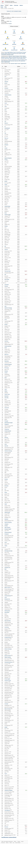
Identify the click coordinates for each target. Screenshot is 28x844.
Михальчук (6, 753)
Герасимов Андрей (14, 63)
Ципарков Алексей (8, 562)
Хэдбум (6, 224)
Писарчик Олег (7, 247)
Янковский (6, 414)
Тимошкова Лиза (7, 89)
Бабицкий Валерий (7, 60)
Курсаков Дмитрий (8, 535)
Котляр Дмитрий (7, 725)
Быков (6, 785)
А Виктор (6, 216)
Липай (6, 504)
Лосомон (2, 58)
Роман (21, 57)
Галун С (6, 480)
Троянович (6, 257)
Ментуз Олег (7, 332)
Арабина (6, 269)
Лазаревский (7, 429)
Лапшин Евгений (7, 702)
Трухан (24, 58)
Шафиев (6, 236)
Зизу (5, 129)
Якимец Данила (7, 610)
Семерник (6, 311)
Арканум (6, 209)
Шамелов (6, 392)
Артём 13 (6, 379)
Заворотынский (5, 44)
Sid (5, 134)
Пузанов (6, 159)
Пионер (18, 59)
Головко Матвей (7, 124)
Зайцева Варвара (8, 585)
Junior (6, 106)
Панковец (6, 191)
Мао (9, 63)
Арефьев (6, 267)
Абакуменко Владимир (8, 790)
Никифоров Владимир (8, 509)
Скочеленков (7, 154)
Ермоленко (6, 396)
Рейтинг (2, 5)
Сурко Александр (8, 710)
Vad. (5, 104)
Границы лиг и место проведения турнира (14, 11)
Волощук (6, 642)
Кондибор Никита (8, 693)
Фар (5, 274)
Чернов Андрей (7, 52)
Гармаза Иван (7, 417)
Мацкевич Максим (8, 755)
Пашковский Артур (8, 304)
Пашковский (7, 407)
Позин (6, 597)
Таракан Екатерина (15, 56)
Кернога (6, 86)
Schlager (6, 153)
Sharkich (6, 139)
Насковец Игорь (7, 713)
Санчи (6, 331)
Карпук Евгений (7, 718)
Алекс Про (6, 281)
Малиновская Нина (8, 447)
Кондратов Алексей (8, 630)
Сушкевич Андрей (8, 590)
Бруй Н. (6, 296)
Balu (5, 98)
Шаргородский (7, 697)
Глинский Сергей (7, 730)
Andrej (6, 113)
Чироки (6, 545)
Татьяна (6, 372)
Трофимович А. (7, 765)
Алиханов (6, 469)
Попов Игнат (7, 690)
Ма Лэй (6, 83)
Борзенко (6, 592)
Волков (6, 181)
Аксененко (6, 570)
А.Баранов (23, 44)
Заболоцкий (7, 176)
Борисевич (6, 334)
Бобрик (6, 564)
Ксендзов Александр (8, 820)
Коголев (18, 63)
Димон (6, 114)
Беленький (14, 44)
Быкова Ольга (7, 738)
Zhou (10, 21)
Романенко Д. (7, 374)
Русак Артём (7, 539)
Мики (5, 306)
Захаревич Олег (7, 567)
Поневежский (7, 705)
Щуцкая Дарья (7, 309)
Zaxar (6, 109)
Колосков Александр (8, 166)
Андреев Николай (8, 622)
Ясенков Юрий (7, 565)
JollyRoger (6, 189)
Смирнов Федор (7, 206)
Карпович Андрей (8, 758)
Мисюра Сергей (7, 778)
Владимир (6, 517)
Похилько (6, 286)
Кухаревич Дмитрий (8, 532)
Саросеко (6, 482)
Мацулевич (6, 700)
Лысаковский (7, 108)
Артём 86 (6, 549)
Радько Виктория (7, 620)
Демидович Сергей (10, 54)
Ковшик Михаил (7, 768)
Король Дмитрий (7, 168)
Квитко (6, 477)
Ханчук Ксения (7, 609)
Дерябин (6, 554)
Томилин (6, 427)
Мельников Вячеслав (8, 141)
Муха (5, 229)
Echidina (6, 324)
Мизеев (6, 652)
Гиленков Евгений (19, 52)
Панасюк (9, 59)
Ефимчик (6, 351)
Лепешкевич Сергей (8, 289)
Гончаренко (7, 534)
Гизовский (6, 357)
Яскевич (6, 722)
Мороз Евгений (7, 687)
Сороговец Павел (8, 271)
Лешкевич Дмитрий (8, 346)
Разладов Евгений (8, 637)
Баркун (6, 386)
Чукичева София (7, 321)
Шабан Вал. (7, 752)
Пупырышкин (7, 316)
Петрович (6, 434)
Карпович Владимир (8, 522)
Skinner (6, 204)
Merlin (6, 377)
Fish (5, 146)
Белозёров (22, 59)
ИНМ (5, 499)
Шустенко (6, 91)
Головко (6, 352)
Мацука (6, 254)
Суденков (6, 579)
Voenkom (6, 99)
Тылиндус (6, 277)
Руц (5, 750)
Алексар (6, 259)
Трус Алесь (6, 717)
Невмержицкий (7, 128)
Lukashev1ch (7, 362)
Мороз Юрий (7, 279)
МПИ (5, 617)
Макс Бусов (7, 301)
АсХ (5, 489)
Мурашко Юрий (7, 266)
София (6, 594)
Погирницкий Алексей (8, 740)
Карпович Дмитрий (8, 665)
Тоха (5, 156)
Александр (6, 763)
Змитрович (6, 322)
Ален (5, 530)
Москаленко (7, 367)
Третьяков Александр (8, 733)
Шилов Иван (7, 459)
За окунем (6, 409)
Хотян (6, 542)
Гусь (5, 161)
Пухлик (6, 515)
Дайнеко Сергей (13, 52)
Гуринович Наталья (8, 800)
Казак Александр (7, 464)
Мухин (6, 748)
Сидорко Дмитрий (8, 575)
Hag (5, 133)
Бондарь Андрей (7, 831)
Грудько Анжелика (13, 58)
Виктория (6, 371)
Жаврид (6, 560)
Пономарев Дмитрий (8, 735)
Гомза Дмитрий (3, 54)
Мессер (15, 59)
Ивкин (6, 237)
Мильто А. (6, 123)
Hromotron (6, 88)
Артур (6, 389)
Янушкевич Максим (8, 813)
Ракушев (6, 574)
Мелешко (6, 366)
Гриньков (7, 38)
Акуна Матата (7, 381)
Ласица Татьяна (7, 78)
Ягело (6, 495)
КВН (20, 60)
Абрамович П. (7, 442)
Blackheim (6, 149)
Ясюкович (10, 23)
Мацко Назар (7, 169)
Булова (6, 737)
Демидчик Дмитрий (8, 577)
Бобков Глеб (7, 650)
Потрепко (6, 96)
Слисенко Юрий (7, 635)
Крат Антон (6, 712)
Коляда (6, 179)
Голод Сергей (7, 688)
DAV (5, 151)
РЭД (5, 472)
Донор (6, 494)
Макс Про (6, 502)
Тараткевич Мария (8, 670)
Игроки (11, 5)
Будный (6, 605)
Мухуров (6, 384)
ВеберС (6, 584)
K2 (5, 126)
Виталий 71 (7, 211)
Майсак (6, 391)
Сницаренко (7, 221)
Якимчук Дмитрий (8, 452)
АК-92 (6, 319)
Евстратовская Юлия (8, 815)
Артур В (6, 299)
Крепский (6, 143)
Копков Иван (7, 793)
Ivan (5, 121)
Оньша (6, 723)
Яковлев (20, 38)
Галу (5, 412)
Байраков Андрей (8, 344)
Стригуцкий (6, 284)
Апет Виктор (7, 627)
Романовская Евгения (8, 557)
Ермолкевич (7, 361)
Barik (5, 201)
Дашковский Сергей (8, 762)
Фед (5, 327)
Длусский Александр (8, 707)
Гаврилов (6, 244)
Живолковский (7, 317)
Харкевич (6, 572)
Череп (6, 231)
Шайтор (6, 742)
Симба (6, 743)
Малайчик (6, 607)
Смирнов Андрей (7, 214)
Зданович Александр (12, 57)
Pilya (5, 199)
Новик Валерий (7, 356)
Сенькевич (6, 698)
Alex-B (6, 103)
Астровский (7, 619)
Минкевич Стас (7, 599)
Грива (6, 256)
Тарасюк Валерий (8, 457)
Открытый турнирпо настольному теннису (11, 2)
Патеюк (6, 484)
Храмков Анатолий (8, 805)
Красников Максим (8, 715)
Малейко (6, 326)
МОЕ (5, 490)
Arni (5, 163)
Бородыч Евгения (8, 760)
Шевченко (6, 437)
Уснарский (6, 615)
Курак (6, 439)
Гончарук (6, 432)
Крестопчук (6, 294)
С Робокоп (6, 402)
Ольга (6, 444)
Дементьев (6, 354)
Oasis (18, 60)
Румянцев (6, 677)
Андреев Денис (7, 467)
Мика (5, 569)
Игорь (6, 264)
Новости (21, 5)
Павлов (6, 329)
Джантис (6, 359)
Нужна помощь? (17, 842)
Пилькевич (6, 460)
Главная (2, 8)
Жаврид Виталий (7, 449)
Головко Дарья (7, 795)
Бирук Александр (22, 53)
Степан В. (6, 640)
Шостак (6, 775)
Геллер (6, 514)
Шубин (6, 780)
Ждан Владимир (7, 527)
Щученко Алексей (7, 53)
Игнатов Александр (8, 589)
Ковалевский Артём (8, 660)
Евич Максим (7, 604)
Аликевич (6, 682)
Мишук (6, 492)
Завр (5, 470)
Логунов (6, 84)
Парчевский (7, 672)
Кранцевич (6, 808)
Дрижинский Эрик (8, 314)
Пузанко (6, 387)
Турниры (6, 5)
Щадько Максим (7, 803)
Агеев (6, 783)
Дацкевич (6, 675)
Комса (6, 71)
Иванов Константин (8, 580)
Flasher (6, 111)
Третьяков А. (7, 194)
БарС (5, 241)
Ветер (6, 291)
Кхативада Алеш (7, 624)
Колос (6, 399)
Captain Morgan (7, 116)
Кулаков (6, 252)
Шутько (6, 614)
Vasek (6, 174)
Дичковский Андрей (8, 692)
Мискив (6, 487)
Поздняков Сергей (8, 680)
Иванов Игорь (7, 767)
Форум (11, 842)
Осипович (6, 232)
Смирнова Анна (7, 382)
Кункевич (6, 479)
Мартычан (6, 138)
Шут (5, 246)
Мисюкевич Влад (13, 60)
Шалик (6, 465)
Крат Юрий (6, 747)
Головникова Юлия (8, 555)
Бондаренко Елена (8, 818)
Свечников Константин (15, 53)
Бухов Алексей (7, 667)
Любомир (6, 339)
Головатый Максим (8, 720)
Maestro (6, 500)
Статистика (16, 5)
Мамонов (6, 261)
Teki (5, 823)
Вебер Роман (7, 695)
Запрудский (7, 424)
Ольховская (7, 73)
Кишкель (6, 505)
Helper (6, 164)
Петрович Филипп (8, 647)
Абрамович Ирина (8, 510)
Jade (5, 119)
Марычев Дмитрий (8, 101)
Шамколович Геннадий (8, 422)
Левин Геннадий (7, 475)
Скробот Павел (7, 394)
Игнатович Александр (8, 685)
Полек (6, 262)
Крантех (6, 239)
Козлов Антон (7, 251)
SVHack (20, 56)
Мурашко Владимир (8, 158)
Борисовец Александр (8, 550)
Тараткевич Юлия (8, 745)
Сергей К (6, 376)
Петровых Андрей (8, 788)
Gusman (6, 454)
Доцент (6, 419)
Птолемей (18, 58)
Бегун (6, 369)
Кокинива (6, 462)
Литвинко (6, 540)
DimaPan (6, 118)
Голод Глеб (6, 93)
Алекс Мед (6, 397)
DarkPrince (18, 57)
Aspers (6, 342)
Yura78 (13, 59)
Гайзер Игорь (7, 337)
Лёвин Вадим (7, 336)
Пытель (6, 582)
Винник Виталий (7, 234)
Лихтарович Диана (8, 272)
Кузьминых (6, 770)
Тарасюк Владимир (8, 798)
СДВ (5, 242)
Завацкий (6, 602)
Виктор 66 (6, 276)
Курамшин (24, 57)
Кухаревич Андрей (8, 529)
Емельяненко (7, 58)
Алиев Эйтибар (7, 600)
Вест (5, 728)
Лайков (6, 497)
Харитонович (7, 196)
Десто (6, 312)
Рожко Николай (7, 559)
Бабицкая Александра (8, 757)
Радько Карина (7, 645)
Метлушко (6, 144)
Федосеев (10, 56)
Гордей (6, 184)
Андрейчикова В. (23, 63)
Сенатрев (6, 732)
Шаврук (21, 58)
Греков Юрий (7, 474)
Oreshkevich (7, 625)
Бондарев (6, 507)
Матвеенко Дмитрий (8, 364)
